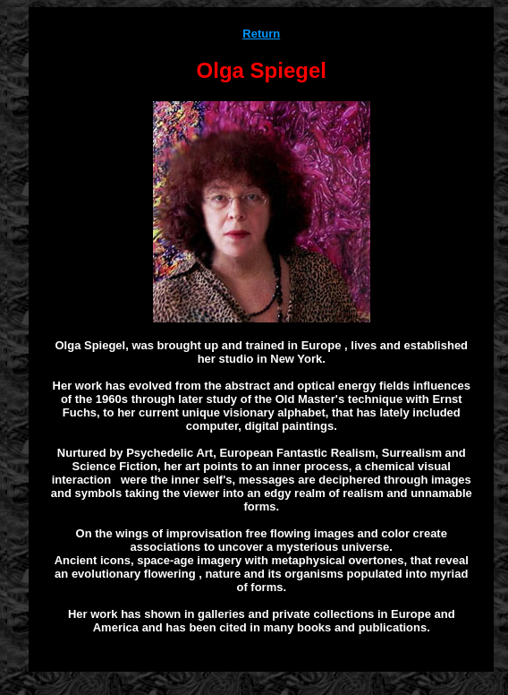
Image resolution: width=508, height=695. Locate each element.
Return (261, 33)
